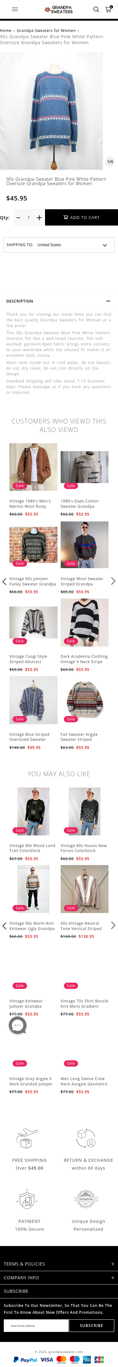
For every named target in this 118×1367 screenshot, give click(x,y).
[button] (4, 581)
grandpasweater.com (66, 1352)
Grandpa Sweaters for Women (46, 30)
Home (6, 30)
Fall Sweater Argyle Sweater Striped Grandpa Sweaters (79, 740)
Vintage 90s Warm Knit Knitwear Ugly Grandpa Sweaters (32, 929)
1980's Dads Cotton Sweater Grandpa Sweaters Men (80, 506)
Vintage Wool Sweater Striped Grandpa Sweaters (82, 584)
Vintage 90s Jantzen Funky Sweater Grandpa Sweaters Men (32, 584)
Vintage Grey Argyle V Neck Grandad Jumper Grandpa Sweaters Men (32, 1084)
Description (61, 302)
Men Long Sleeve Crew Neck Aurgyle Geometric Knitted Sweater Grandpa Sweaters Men (84, 1086)
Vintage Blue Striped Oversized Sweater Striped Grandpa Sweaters (29, 742)
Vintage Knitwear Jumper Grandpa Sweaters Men (26, 1006)
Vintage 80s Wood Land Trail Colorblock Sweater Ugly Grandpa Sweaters (32, 853)
